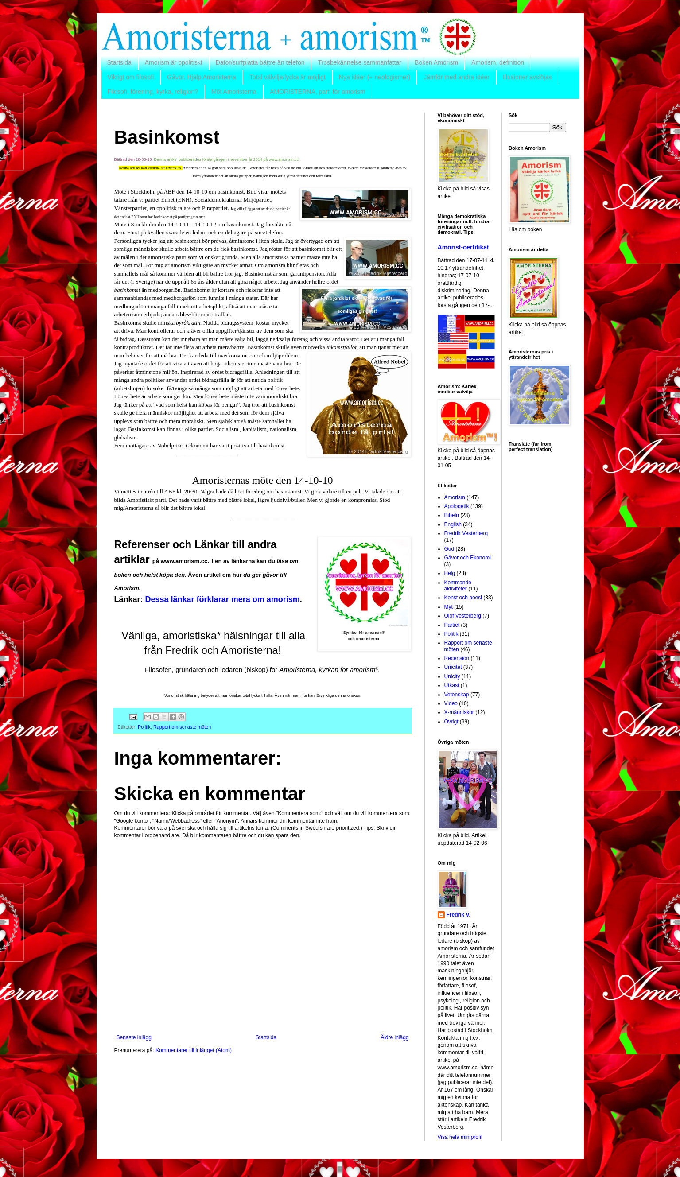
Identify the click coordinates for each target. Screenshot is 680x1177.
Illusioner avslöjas (527, 77)
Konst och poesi (463, 597)
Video (451, 703)
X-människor (459, 712)
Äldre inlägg (394, 1037)
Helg (449, 573)
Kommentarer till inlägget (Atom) (193, 1050)
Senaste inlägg (134, 1037)
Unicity (452, 676)
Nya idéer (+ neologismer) (374, 77)
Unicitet (453, 667)
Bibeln (451, 515)
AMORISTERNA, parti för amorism (317, 91)
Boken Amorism (436, 62)
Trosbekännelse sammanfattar (359, 62)
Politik (144, 727)
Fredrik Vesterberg (466, 533)
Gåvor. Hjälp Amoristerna (201, 77)
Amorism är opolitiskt (173, 62)
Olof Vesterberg (462, 616)
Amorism (454, 497)
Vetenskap (456, 694)
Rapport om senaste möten (182, 727)
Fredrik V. (458, 915)
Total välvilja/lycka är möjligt (287, 77)
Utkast (451, 685)
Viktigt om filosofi (131, 77)
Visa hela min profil (460, 1137)
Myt (448, 607)
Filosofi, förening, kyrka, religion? (153, 91)
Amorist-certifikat (463, 247)
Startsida (119, 62)
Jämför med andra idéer (457, 77)
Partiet (452, 625)
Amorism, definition (497, 62)
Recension (457, 658)
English (453, 524)
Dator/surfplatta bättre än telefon (260, 62)
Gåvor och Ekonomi (467, 558)
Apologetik (456, 506)
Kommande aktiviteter (457, 585)
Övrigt (451, 722)
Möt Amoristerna (233, 91)
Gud (449, 549)
